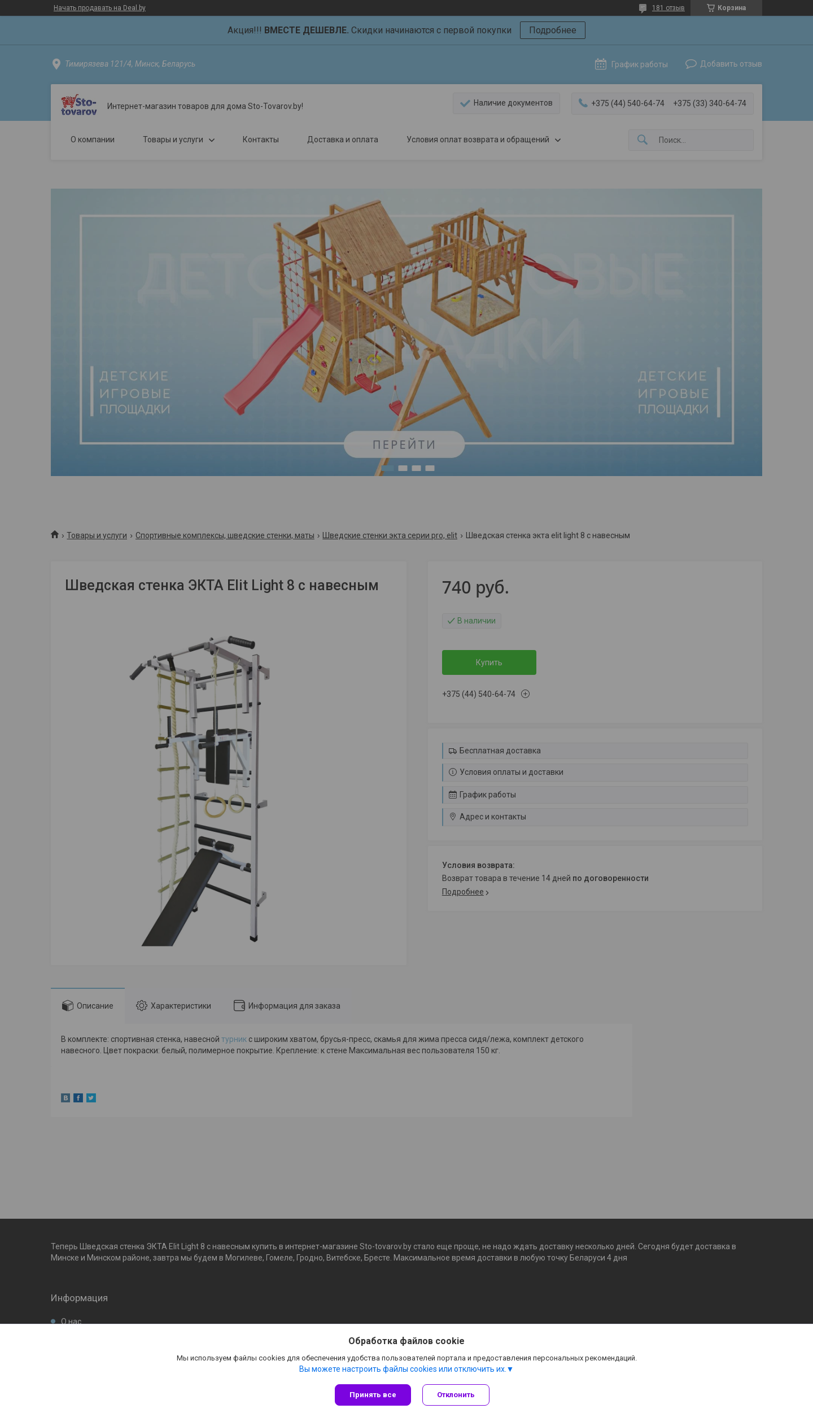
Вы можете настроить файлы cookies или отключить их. (402, 1368)
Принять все (372, 1394)
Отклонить (456, 1394)
